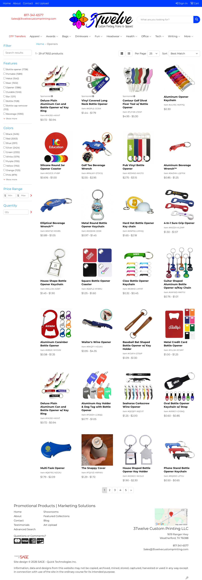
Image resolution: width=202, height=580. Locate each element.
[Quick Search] (165, 19)
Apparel (36, 36)
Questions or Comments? (30, 535)
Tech (159, 36)
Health (131, 36)
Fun (98, 36)
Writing (174, 36)
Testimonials (21, 524)
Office (146, 36)
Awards (52, 36)
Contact (28, 3)
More (188, 36)
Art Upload (42, 3)
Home (7, 3)
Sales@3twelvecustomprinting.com (33, 18)
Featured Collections (56, 516)
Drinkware (83, 36)
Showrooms (51, 511)
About (17, 3)
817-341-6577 (33, 15)
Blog (46, 520)
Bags (66, 36)
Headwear (114, 36)
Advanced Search (25, 529)
